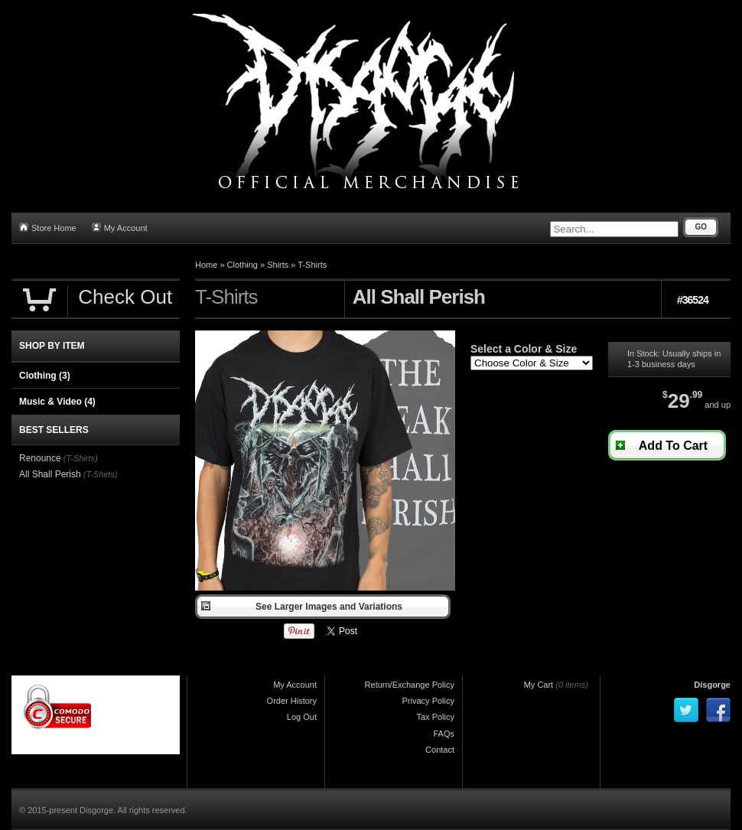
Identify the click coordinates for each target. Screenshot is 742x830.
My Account (120, 228)
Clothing (242, 264)
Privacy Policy (428, 700)
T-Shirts (312, 264)
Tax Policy (435, 716)
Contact (439, 749)
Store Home (47, 228)
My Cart (539, 684)
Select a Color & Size (523, 349)
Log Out (302, 716)
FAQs (443, 733)
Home (206, 264)
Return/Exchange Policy (409, 684)
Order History (292, 700)
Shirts (277, 264)
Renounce (40, 458)
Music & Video (57, 401)
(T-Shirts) (80, 458)
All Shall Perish (50, 474)
